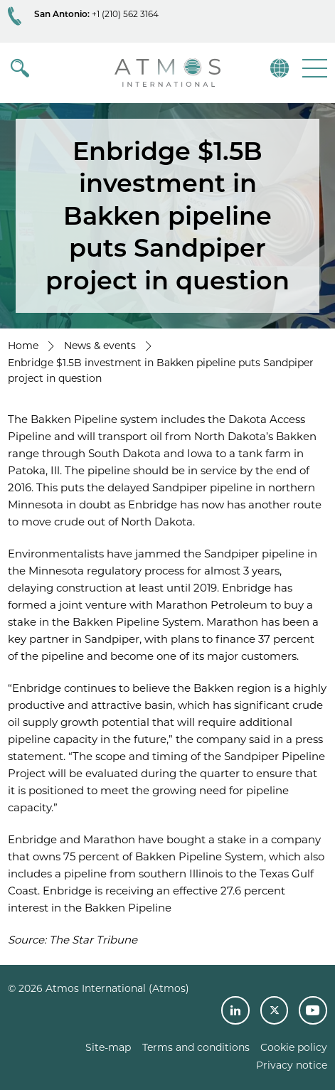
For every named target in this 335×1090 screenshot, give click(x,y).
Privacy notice (291, 1065)
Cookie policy (293, 1047)
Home (23, 345)
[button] (313, 68)
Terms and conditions (196, 1047)
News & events (100, 345)
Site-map (108, 1047)
